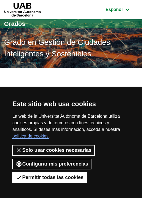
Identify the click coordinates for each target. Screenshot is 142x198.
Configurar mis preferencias (52, 164)
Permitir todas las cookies (49, 177)
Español (121, 9)
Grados (14, 23)
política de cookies (30, 136)
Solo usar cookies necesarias (53, 150)
